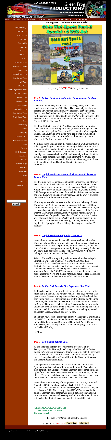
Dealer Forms (22, 185)
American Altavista (20, 66)
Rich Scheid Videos (20, 94)
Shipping (23, 133)
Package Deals (21, 136)
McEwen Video (21, 101)
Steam (24, 175)
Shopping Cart (21, 31)
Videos (24, 129)
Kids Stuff (23, 156)
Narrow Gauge (21, 164)
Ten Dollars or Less (20, 140)
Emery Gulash (22, 105)
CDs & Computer (20, 152)
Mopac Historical (20, 63)
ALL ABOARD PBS (82, 19)
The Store (23, 39)
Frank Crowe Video (20, 117)
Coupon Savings (21, 28)
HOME (7, 19)
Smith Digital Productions (18, 90)
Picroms (24, 148)
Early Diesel (22, 171)
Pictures (24, 121)
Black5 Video (22, 98)
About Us (23, 51)
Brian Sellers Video (20, 113)
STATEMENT (16, 19)
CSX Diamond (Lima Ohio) (55, 342)
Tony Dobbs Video (20, 109)
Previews (23, 168)
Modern (24, 160)
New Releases (22, 35)
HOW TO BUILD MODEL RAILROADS (61, 19)
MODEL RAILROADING (38, 19)
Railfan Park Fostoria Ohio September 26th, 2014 (65, 286)
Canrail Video (22, 70)
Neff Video (23, 82)
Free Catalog (22, 125)
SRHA (24, 59)
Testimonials (22, 43)
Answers (24, 47)
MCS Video (22, 86)
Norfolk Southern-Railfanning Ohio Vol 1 (62, 235)
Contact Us (23, 182)
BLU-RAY (23, 55)
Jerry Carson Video (20, 78)
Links (25, 144)
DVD (25, 19)
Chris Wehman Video (19, 74)
